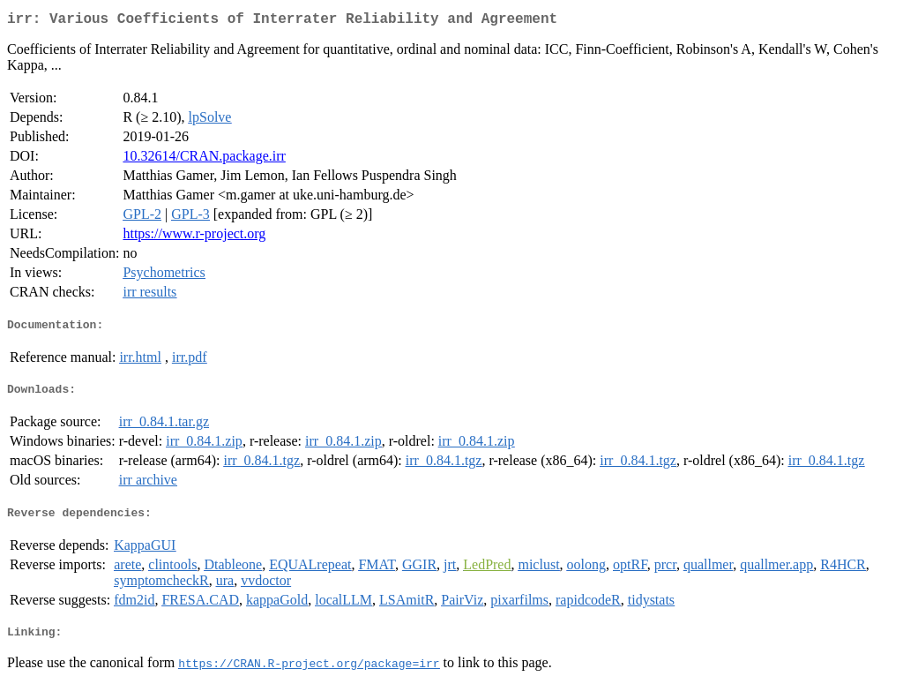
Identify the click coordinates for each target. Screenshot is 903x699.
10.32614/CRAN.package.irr (204, 159)
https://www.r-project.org (194, 236)
